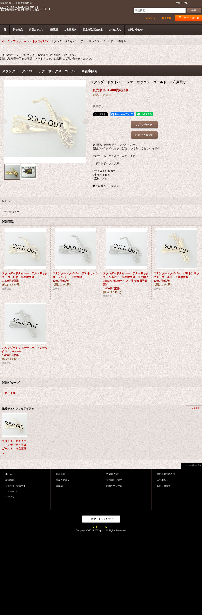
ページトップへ (194, 465)
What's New (112, 474)
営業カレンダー (114, 479)
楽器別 (59, 485)
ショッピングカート (15, 485)
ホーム (8, 474)
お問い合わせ (144, 124)
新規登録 (166, 18)
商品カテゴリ (62, 479)
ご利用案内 (162, 479)
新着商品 (60, 474)
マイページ (11, 491)
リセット (195, 408)
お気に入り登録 (144, 135)
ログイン (150, 18)
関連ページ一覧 (114, 485)
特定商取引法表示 (166, 474)
